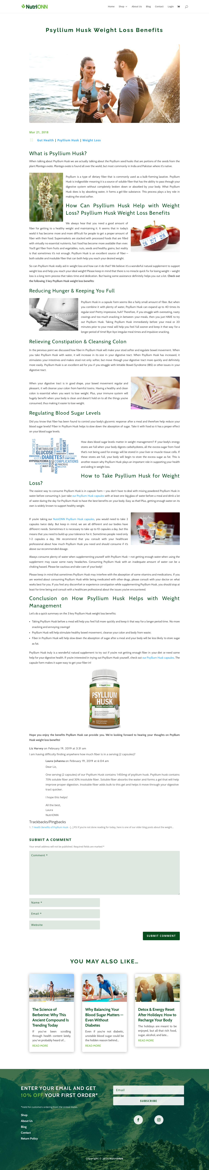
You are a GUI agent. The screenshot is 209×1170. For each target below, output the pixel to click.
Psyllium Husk (68, 140)
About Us (137, 6)
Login (171, 6)
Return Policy (29, 1138)
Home (111, 6)
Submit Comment (161, 936)
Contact (159, 6)
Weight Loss (91, 140)
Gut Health (45, 140)
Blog (148, 6)
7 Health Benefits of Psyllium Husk (50, 827)
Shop (121, 6)
